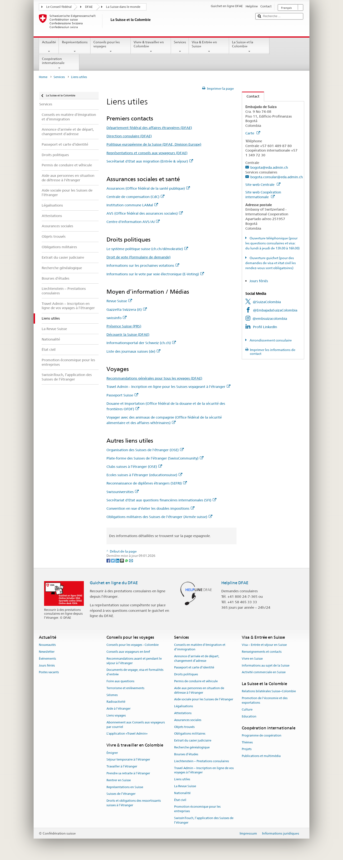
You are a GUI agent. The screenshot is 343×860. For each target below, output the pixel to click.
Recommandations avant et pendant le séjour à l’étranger (134, 661)
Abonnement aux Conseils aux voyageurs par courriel (135, 725)
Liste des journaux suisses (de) (133, 351)
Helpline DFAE (234, 582)
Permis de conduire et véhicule (196, 681)
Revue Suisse (119, 301)
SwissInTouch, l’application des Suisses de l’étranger (203, 820)
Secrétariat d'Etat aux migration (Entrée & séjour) (149, 161)
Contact (250, 96)
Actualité (49, 46)
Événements (47, 658)
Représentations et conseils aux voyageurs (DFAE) (146, 153)
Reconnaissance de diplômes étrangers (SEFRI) (146, 483)
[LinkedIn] (118, 560)
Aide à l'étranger (118, 708)
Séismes (112, 695)
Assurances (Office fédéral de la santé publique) (148, 188)
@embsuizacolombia (269, 318)
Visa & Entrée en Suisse (209, 46)
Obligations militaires (189, 734)
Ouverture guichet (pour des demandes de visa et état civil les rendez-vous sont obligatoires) (270, 263)
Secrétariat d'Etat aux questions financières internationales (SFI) (161, 500)
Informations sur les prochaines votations (142, 265)
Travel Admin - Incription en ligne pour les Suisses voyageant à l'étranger (168, 386)
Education (249, 716)
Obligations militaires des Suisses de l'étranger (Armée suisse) (159, 516)
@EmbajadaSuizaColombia (275, 310)
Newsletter (47, 651)
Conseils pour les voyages (111, 46)
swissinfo (116, 318)
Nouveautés (47, 645)
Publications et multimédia (261, 756)
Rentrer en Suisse (118, 780)
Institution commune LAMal (132, 205)
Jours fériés (258, 281)
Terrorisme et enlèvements (125, 688)
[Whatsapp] (127, 560)
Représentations (74, 46)
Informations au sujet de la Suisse (265, 665)
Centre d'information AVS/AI (133, 221)
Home (43, 77)
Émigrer (112, 753)
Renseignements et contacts (262, 651)
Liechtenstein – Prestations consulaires (201, 761)
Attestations (183, 713)
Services (180, 46)
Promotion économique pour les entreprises (197, 809)
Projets (247, 749)
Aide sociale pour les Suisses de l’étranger (203, 699)
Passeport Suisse (122, 395)
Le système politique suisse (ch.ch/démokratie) (147, 249)
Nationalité (182, 793)
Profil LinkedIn (265, 327)
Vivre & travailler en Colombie (151, 46)
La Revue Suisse (185, 786)
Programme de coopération (261, 735)
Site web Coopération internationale (263, 194)
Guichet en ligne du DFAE (114, 582)
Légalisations (183, 706)
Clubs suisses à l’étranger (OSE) (134, 466)
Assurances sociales (187, 720)
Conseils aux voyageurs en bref (128, 651)
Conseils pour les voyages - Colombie (132, 645)
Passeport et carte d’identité (194, 667)
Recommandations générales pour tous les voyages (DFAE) (154, 378)
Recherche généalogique (192, 747)
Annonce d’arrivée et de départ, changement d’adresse (196, 658)
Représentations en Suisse (124, 787)
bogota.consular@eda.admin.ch (276, 177)
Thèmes (247, 742)
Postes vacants (49, 672)
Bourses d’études (186, 754)
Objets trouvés (184, 727)
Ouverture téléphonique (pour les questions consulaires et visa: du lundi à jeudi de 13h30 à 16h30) (272, 243)
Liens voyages (116, 715)
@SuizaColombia (267, 302)
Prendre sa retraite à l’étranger (128, 773)
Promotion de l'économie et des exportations (265, 701)
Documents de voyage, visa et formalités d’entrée (134, 672)
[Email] (131, 560)
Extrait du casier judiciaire (192, 740)
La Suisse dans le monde (123, 7)
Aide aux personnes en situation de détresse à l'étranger (199, 690)
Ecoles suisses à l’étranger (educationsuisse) (144, 475)
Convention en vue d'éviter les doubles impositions (150, 508)
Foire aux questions (120, 681)
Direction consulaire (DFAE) (129, 136)
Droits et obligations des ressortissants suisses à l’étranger (133, 803)
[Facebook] (108, 560)
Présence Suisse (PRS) (123, 326)
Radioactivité (115, 702)
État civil (180, 800)
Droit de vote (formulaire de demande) (138, 257)
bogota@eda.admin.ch (269, 167)
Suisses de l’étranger (121, 794)
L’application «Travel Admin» (127, 734)
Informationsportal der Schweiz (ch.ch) (141, 343)
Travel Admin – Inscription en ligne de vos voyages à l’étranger (204, 770)
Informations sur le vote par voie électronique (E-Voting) (155, 274)
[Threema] (122, 560)
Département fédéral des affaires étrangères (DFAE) (149, 127)
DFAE (89, 7)
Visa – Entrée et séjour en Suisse (264, 645)
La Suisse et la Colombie (249, 46)
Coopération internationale (59, 63)
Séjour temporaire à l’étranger (128, 759)
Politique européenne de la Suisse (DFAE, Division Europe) (153, 144)
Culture (247, 709)
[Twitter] (113, 560)
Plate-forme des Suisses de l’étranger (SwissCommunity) (154, 458)
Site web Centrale (262, 184)
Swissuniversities (122, 491)
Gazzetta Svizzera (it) (126, 309)
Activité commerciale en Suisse (264, 672)
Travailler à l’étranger (121, 766)
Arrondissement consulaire (270, 340)
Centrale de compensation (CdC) (135, 196)
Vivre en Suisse (252, 658)
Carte (252, 133)
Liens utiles (182, 779)
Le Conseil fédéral (59, 7)
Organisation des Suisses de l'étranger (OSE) (145, 450)
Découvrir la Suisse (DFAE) (127, 334)
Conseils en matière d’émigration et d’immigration (199, 647)
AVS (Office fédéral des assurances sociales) (144, 213)
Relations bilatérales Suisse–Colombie (269, 691)
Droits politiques (186, 674)
